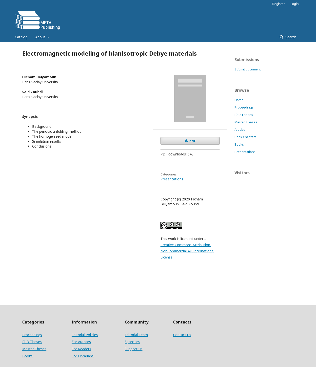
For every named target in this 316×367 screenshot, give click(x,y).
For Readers (81, 348)
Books (239, 144)
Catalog (21, 37)
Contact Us (182, 334)
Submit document (248, 69)
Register (278, 3)
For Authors (81, 341)
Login (295, 3)
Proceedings (244, 107)
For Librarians (83, 356)
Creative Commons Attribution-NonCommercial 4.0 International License (187, 250)
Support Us (133, 348)
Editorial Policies (85, 334)
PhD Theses (244, 114)
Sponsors (132, 341)
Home (239, 100)
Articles (240, 129)
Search (290, 37)
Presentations (171, 179)
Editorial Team (136, 334)
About (40, 37)
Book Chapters (246, 137)
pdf (192, 141)
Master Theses (246, 122)
